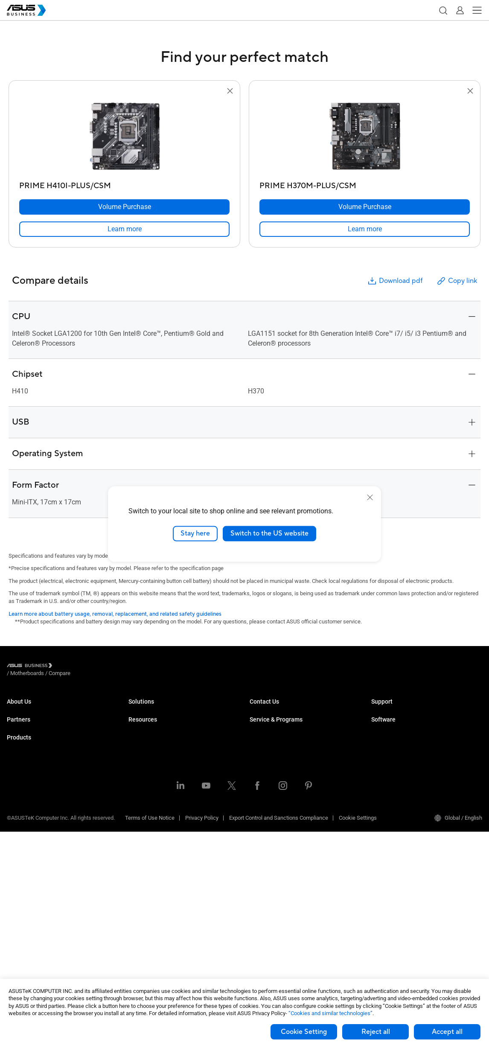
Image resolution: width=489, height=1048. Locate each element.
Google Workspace (151, 850)
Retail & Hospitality (151, 748)
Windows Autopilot (393, 780)
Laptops (16, 787)
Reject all (375, 1032)
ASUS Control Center (395, 754)
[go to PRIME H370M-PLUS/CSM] (365, 137)
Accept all (447, 1032)
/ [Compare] (106, 667)
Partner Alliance (26, 754)
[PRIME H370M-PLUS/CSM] (364, 183)
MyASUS (381, 742)
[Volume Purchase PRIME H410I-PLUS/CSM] (124, 207)
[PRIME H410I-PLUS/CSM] (124, 183)
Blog (133, 908)
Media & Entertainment (155, 799)
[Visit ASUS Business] (31, 666)
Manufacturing (146, 773)
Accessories (22, 953)
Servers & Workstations (35, 851)
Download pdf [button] (394, 281)
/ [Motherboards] (74, 667)
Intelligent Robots (28, 940)
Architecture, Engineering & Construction (176, 786)
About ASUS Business (33, 709)
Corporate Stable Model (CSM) (286, 767)
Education (140, 735)
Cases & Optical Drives (34, 915)
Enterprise (140, 722)
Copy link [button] (456, 281)
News (135, 921)
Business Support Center (401, 709)
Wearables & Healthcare (36, 928)
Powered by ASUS (271, 780)
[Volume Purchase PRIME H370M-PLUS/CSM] (364, 207)
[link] (124, 229)
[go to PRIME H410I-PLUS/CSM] (124, 137)
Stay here (195, 533)
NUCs (13, 812)
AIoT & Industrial (27, 889)
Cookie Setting (304, 1032)
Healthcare (141, 760)
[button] (443, 10)
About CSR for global (31, 722)
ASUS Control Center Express (406, 767)
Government (143, 824)
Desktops (18, 800)
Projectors (19, 838)
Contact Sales (266, 722)
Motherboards (24, 864)
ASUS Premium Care (274, 754)
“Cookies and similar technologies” (330, 1013)
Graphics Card (24, 876)
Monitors (17, 825)
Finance (138, 812)
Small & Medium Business (160, 709)
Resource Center (148, 882)
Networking (21, 902)
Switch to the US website (269, 533)
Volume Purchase (271, 709)
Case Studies (144, 895)
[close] (370, 497)
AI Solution (141, 837)
